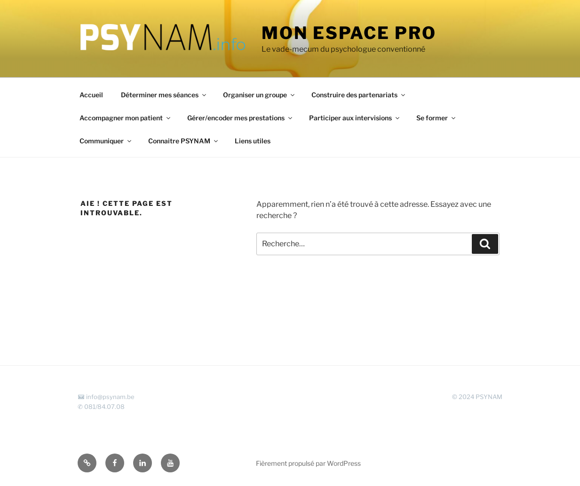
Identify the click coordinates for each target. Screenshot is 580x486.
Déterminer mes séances (164, 95)
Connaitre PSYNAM (183, 141)
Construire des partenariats (358, 95)
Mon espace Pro (349, 33)
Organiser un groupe (259, 95)
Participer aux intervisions (355, 118)
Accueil (91, 95)
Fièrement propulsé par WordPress (308, 463)
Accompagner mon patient (125, 118)
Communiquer (106, 141)
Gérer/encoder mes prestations (240, 118)
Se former (436, 118)
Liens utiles (252, 141)
